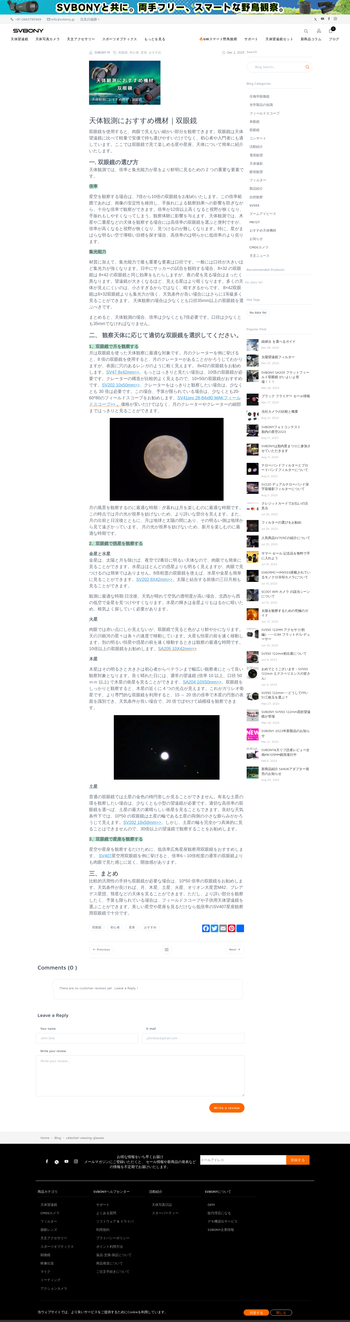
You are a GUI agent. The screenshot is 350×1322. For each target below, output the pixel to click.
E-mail (151, 1030)
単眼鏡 (255, 121)
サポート (103, 1230)
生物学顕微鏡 (260, 96)
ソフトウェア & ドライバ (115, 1246)
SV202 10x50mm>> (121, 385)
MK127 (255, 222)
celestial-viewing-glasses (85, 1163)
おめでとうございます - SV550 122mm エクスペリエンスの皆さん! (285, 673)
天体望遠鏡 (48, 1230)
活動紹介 (256, 146)
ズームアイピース (263, 214)
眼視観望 (256, 172)
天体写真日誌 (162, 1230)
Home (44, 1163)
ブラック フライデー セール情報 (285, 396)
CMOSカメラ (259, 247)
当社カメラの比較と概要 (279, 411)
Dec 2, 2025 (233, 52)
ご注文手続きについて (113, 1297)
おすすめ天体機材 (263, 230)
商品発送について (109, 1288)
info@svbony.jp (61, 19)
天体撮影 (256, 163)
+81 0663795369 (26, 19)
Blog (57, 1163)
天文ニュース (260, 255)
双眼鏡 (96, 927)
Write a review (226, 1109)
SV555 (255, 205)
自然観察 (256, 197)
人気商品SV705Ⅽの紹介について (285, 538)
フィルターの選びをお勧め (281, 522)
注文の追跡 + (90, 19)
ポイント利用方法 (109, 1271)
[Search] (280, 67)
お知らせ (256, 239)
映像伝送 (47, 1288)
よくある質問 (106, 1238)
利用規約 (103, 1255)
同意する (256, 1313)
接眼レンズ (48, 1255)
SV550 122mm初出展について (284, 653)
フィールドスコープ (265, 113)
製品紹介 (256, 188)
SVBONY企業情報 (221, 1255)
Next (234, 950)
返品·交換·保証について (114, 1280)
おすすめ (150, 927)
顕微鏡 (45, 1280)
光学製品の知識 (261, 105)
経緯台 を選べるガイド (278, 341)
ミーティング (50, 1305)
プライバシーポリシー (113, 1263)
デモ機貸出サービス (223, 1246)
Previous (102, 950)
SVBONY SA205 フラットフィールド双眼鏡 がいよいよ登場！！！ (285, 377)
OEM (211, 1230)
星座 (132, 927)
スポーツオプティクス (57, 1271)
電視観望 (256, 155)
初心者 (115, 927)
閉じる (281, 1313)
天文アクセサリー (53, 1263)
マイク (45, 1297)
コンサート (258, 138)
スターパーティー (165, 1238)
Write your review (53, 1052)
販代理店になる (219, 1238)
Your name (48, 1030)
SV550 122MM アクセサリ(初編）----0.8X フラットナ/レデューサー (285, 634)
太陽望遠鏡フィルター (278, 357)
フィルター (258, 180)
